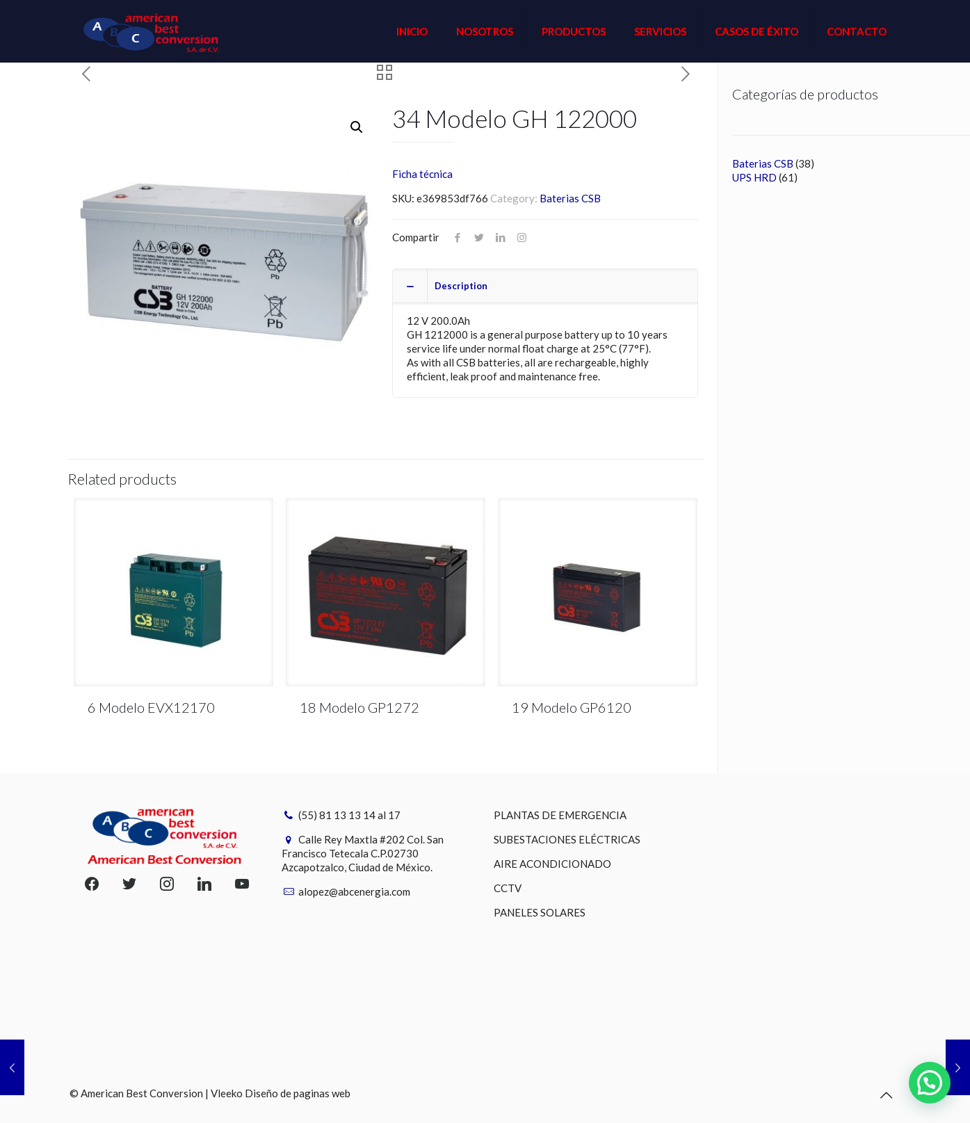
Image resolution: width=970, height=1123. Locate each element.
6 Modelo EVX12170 (151, 707)
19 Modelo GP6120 (571, 707)
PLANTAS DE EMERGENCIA (560, 815)
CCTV (508, 888)
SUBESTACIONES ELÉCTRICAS (567, 839)
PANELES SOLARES (539, 912)
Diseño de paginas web (297, 1093)
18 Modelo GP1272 (359, 707)
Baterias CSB (570, 198)
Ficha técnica (422, 174)
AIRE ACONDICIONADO (552, 863)
